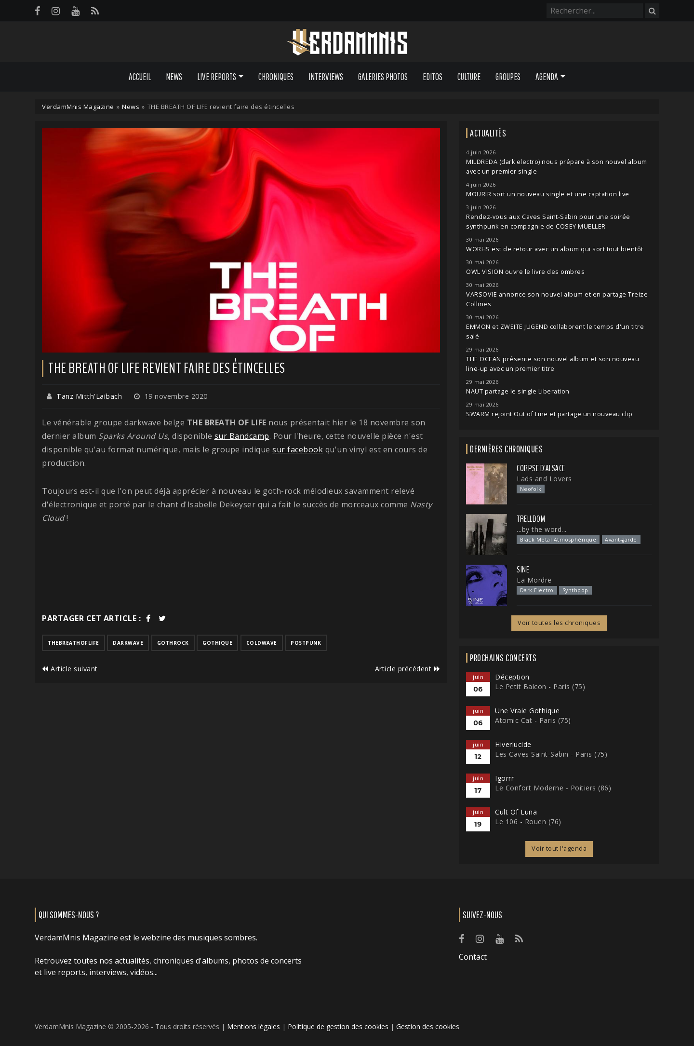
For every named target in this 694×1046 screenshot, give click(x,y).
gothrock (173, 642)
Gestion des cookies (427, 1026)
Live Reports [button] (216, 76)
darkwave (128, 642)
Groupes (507, 76)
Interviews (325, 76)
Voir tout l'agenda (559, 848)
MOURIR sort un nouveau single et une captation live (547, 194)
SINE (523, 569)
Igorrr (504, 778)
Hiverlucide (513, 744)
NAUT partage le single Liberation (518, 391)
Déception (512, 676)
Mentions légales (253, 1026)
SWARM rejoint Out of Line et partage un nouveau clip (549, 414)
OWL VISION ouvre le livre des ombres (525, 272)
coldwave (261, 642)
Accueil (140, 76)
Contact (473, 956)
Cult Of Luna (516, 811)
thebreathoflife (73, 642)
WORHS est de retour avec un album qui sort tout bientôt (554, 249)
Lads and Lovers (544, 478)
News (174, 76)
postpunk (306, 642)
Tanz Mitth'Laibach (89, 396)
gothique (217, 642)
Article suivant (70, 668)
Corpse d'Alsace (541, 468)
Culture (468, 76)
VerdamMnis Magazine (78, 106)
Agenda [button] (546, 76)
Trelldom (531, 519)
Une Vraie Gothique (527, 710)
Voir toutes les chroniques (559, 623)
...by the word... (542, 529)
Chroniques (276, 76)
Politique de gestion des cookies (338, 1026)
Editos (432, 76)
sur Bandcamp (241, 436)
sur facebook (297, 449)
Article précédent (407, 668)
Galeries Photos (383, 76)
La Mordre (534, 579)
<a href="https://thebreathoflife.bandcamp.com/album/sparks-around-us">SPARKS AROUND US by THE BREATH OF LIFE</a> (241, 568)
